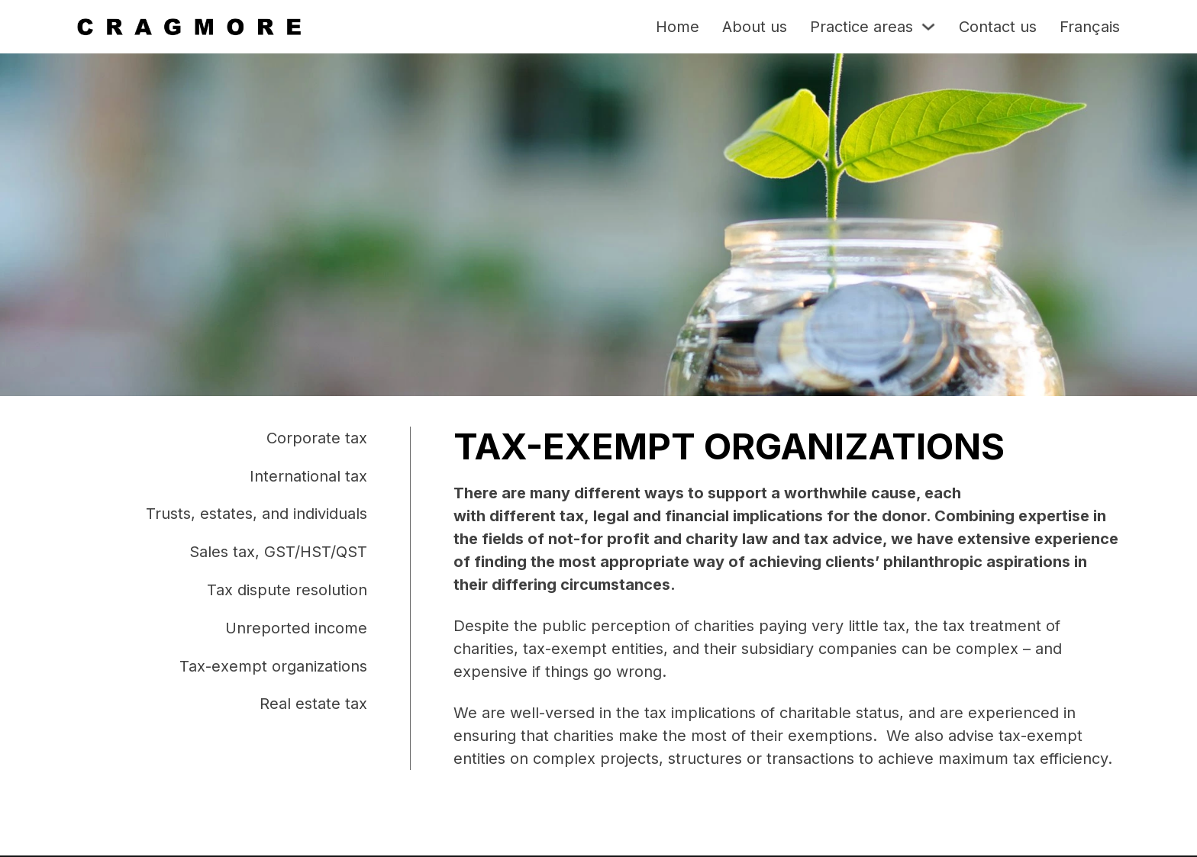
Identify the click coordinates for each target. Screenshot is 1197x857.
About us (754, 27)
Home (677, 27)
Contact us (998, 27)
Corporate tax (316, 438)
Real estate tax (313, 703)
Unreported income (296, 628)
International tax (308, 476)
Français (1090, 27)
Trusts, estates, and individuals (256, 513)
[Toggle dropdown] (928, 26)
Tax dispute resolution (287, 590)
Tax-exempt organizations (273, 666)
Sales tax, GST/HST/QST (278, 552)
